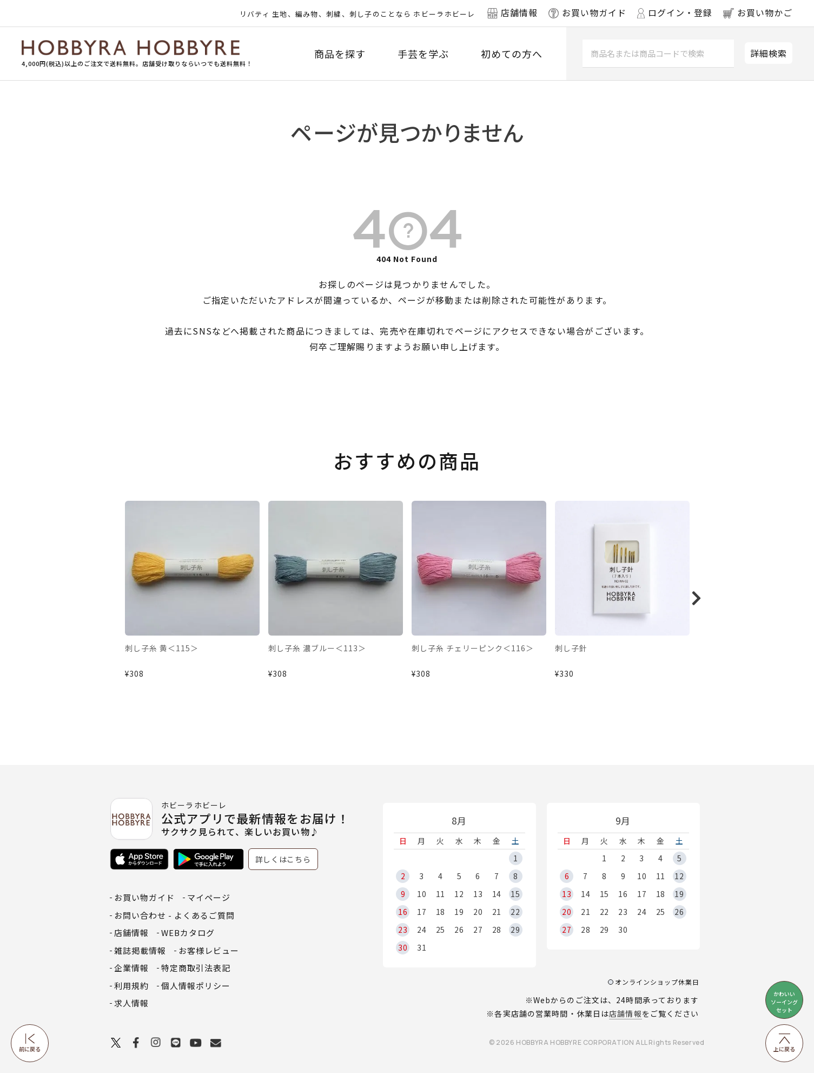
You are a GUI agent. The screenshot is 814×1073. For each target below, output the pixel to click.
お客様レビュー (208, 950)
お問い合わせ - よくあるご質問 (174, 915)
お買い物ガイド (144, 897)
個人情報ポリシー (195, 985)
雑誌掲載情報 (140, 950)
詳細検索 (768, 53)
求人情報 (131, 1003)
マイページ (208, 897)
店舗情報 (625, 1013)
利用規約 (131, 985)
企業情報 (131, 967)
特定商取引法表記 (195, 967)
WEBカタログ (188, 932)
